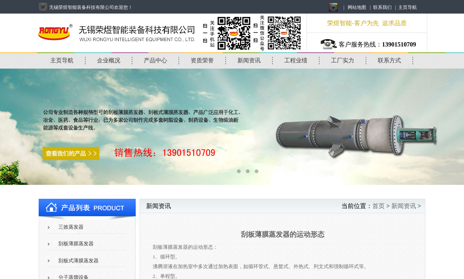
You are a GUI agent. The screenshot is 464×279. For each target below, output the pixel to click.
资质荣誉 (202, 60)
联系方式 (389, 60)
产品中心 (155, 60)
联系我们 (382, 7)
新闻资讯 (249, 60)
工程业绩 (295, 60)
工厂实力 (342, 60)
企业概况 (108, 60)
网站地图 (357, 7)
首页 (378, 206)
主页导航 (407, 7)
